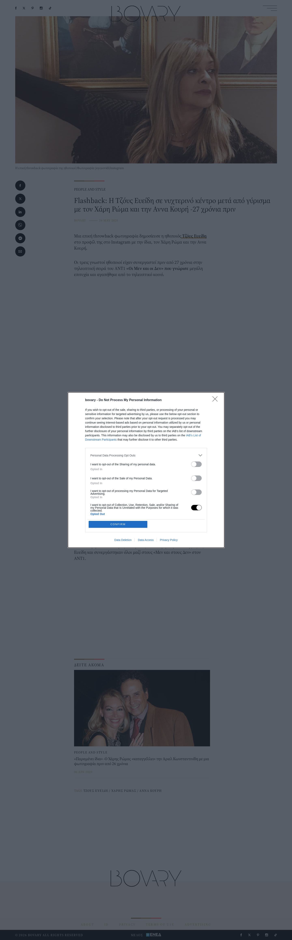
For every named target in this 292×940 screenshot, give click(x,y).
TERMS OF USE (160, 924)
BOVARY (80, 220)
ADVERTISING (198, 924)
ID (106, 924)
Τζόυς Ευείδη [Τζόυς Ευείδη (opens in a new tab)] (194, 236)
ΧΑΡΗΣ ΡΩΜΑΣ (123, 791)
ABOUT (87, 924)
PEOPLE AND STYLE (90, 189)
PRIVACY (127, 924)
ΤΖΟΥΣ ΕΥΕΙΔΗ (95, 791)
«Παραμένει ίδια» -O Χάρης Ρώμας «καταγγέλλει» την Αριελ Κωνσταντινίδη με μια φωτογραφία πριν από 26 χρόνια (141, 761)
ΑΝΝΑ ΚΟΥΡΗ (150, 791)
